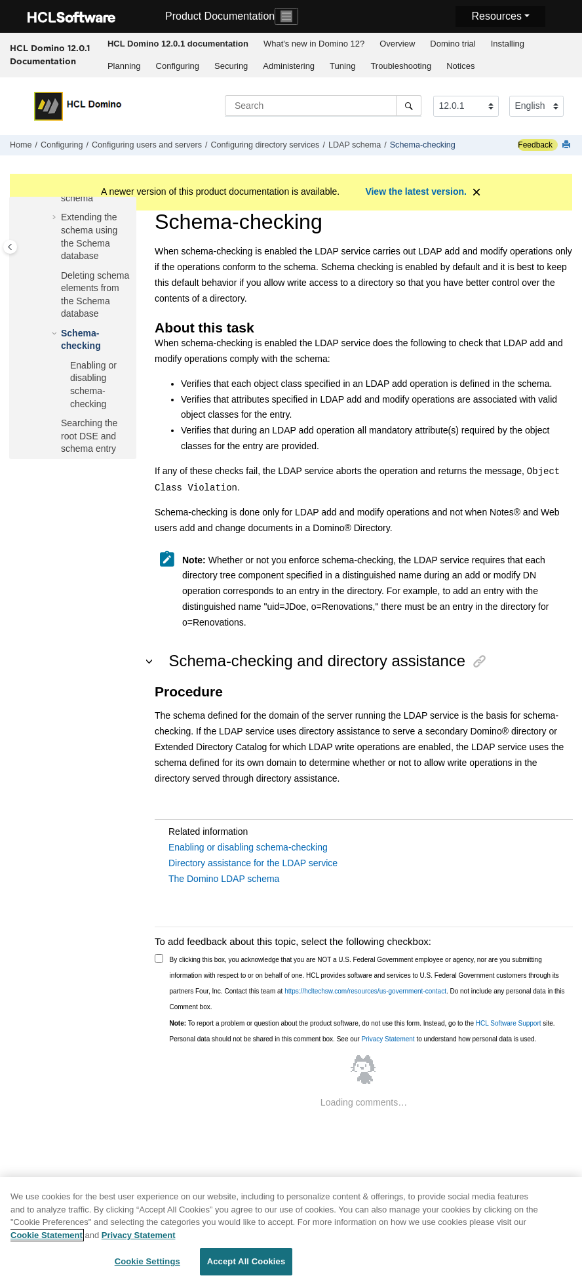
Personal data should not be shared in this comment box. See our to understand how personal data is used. (353, 1039)
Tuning (342, 66)
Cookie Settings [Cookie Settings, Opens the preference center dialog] (147, 1268)
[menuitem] (178, 44)
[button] (55, 217)
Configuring (178, 66)
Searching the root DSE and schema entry (89, 436)
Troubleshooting (400, 66)
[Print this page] (567, 145)
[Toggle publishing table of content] (10, 247)
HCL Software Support (508, 1023)
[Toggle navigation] (286, 16)
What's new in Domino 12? (313, 44)
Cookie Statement (46, 1241)
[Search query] (323, 105)
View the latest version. (416, 191)
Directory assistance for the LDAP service (253, 863)
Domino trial (452, 44)
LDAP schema (354, 145)
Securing (231, 66)
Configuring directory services (265, 145)
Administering (289, 66)
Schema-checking (423, 145)
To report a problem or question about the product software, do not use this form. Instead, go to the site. (362, 1023)
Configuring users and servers (147, 145)
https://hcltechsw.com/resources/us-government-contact (365, 991)
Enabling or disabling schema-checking (248, 847)
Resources (496, 16)
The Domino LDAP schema (223, 878)
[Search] (408, 105)
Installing (507, 44)
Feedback (535, 145)
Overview (397, 44)
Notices (460, 66)
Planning (124, 66)
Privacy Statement (387, 1039)
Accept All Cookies (246, 1268)
